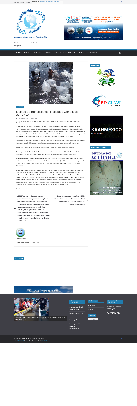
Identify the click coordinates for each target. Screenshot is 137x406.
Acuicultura (20, 106)
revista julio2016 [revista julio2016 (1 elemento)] (110, 306)
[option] (40, 309)
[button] (30, 52)
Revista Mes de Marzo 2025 (88, 53)
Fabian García (33, 118)
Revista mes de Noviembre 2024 (65, 53)
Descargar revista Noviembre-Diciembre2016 (75, 326)
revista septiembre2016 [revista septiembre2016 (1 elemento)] (112, 316)
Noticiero (47, 53)
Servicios (37, 53)
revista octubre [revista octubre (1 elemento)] (118, 306)
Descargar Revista (22, 53)
